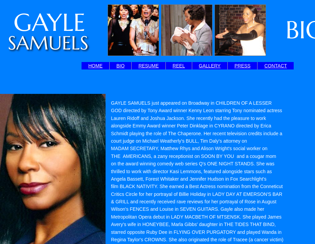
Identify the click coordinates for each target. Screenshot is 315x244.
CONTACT (275, 65)
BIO (120, 65)
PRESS (242, 65)
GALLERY (210, 65)
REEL (179, 65)
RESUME (148, 65)
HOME (95, 65)
